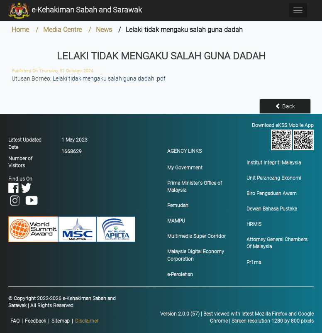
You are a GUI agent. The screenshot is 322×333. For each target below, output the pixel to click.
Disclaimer (86, 321)
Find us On (23, 189)
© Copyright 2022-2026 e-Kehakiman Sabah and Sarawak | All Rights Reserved (62, 302)
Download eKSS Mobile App (282, 136)
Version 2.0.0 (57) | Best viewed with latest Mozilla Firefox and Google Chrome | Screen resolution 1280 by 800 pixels (237, 317)
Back (285, 106)
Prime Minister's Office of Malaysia (194, 186)
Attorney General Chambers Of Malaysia (276, 243)
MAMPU (176, 221)
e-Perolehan (180, 274)
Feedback (35, 321)
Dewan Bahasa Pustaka (271, 209)
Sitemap (60, 321)
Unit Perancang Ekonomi (273, 178)
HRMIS (253, 224)
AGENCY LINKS (184, 151)
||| (54, 321)
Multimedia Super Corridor (196, 236)
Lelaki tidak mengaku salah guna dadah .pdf (109, 78)
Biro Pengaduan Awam (271, 193)
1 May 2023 (74, 140)
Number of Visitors (20, 162)
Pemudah (177, 205)
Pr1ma (253, 262)
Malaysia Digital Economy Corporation (195, 255)
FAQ (15, 321)
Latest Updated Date (24, 143)
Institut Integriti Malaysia (273, 163)
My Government (184, 168)
